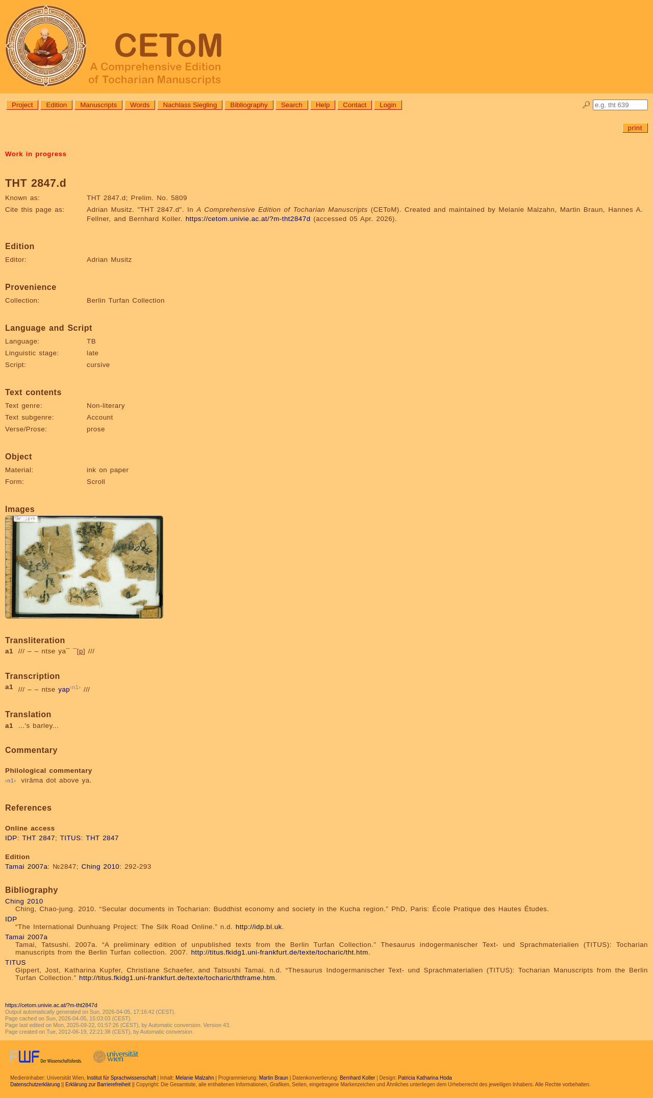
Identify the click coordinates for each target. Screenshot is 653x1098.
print (635, 128)
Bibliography (248, 105)
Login (388, 105)
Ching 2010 (101, 866)
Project (22, 105)
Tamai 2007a (26, 866)
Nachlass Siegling (190, 105)
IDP (11, 838)
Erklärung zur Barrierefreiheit (98, 1084)
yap (64, 690)
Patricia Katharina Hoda (425, 1078)
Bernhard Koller (357, 1078)
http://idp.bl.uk (259, 927)
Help (323, 105)
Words (139, 105)
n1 (75, 687)
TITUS (70, 838)
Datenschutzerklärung (35, 1084)
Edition (56, 105)
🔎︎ (586, 105)
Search (292, 105)
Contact (354, 105)
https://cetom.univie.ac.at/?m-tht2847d (248, 219)
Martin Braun (273, 1078)
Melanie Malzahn (194, 1078)
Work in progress (35, 154)
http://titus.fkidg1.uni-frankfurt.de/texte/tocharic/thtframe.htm (177, 978)
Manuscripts (98, 105)
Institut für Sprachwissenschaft (121, 1078)
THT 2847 (38, 838)
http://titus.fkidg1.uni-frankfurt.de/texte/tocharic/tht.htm (279, 952)
